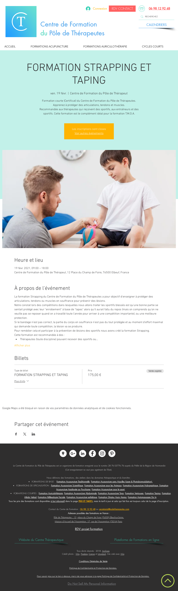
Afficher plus (22, 345)
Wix (77, 553)
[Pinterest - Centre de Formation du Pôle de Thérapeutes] (111, 453)
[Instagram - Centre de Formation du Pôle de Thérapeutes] (102, 453)
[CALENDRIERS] (156, 25)
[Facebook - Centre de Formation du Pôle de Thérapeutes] (92, 453)
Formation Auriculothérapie (51, 493)
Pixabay (84, 553)
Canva (92, 553)
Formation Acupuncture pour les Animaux (102, 485)
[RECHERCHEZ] (156, 17)
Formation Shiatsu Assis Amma (112, 497)
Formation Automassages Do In (142, 497)
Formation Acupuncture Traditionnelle (73, 481)
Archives (106, 550)
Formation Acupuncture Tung (111, 493)
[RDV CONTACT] (122, 9)
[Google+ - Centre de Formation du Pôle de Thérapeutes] (72, 453)
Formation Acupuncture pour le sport (108, 489)
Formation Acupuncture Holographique (140, 485)
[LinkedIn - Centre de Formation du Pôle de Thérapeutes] (82, 453)
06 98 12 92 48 (159, 8)
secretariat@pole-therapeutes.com (114, 509)
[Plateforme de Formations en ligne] (136, 539)
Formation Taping (152, 493)
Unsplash (102, 553)
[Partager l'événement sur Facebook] (16, 434)
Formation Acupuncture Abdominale (80, 493)
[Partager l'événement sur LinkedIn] (33, 434)
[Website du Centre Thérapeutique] (41, 539)
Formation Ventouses (134, 493)
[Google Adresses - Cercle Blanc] (63, 453)
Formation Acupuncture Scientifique (67, 485)
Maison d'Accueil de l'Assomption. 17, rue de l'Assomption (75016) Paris (88, 521)
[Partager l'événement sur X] (24, 434)
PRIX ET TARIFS (86, 501)
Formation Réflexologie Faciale (51, 497)
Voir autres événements (89, 133)
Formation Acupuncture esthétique (81, 497)
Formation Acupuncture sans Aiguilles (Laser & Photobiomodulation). (122, 481)
